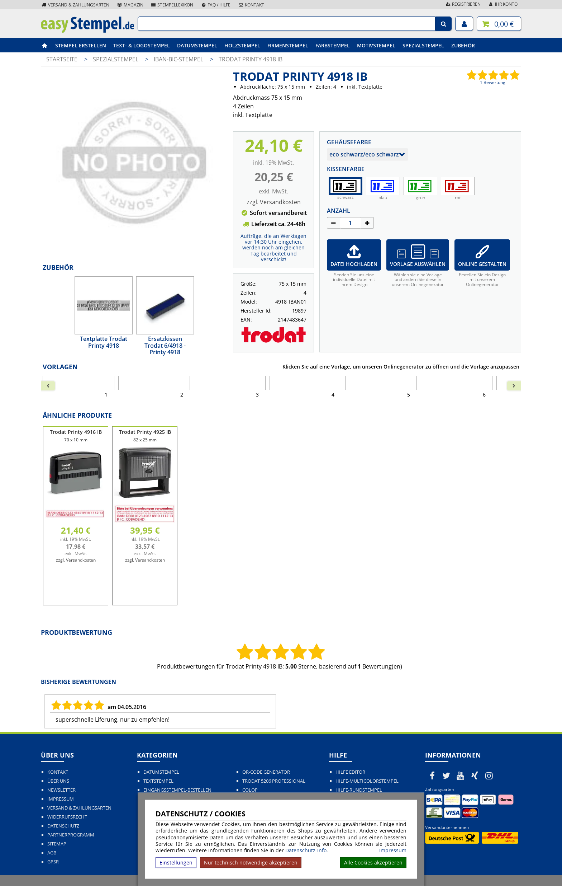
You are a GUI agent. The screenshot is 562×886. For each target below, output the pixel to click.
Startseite (61, 59)
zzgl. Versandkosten (274, 202)
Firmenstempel (287, 45)
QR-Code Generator (266, 772)
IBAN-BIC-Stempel (179, 59)
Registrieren (463, 4)
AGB (51, 852)
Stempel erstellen (80, 45)
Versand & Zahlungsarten (75, 5)
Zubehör (463, 45)
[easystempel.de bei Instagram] (489, 775)
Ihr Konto (503, 4)
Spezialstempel (423, 45)
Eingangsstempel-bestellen (177, 790)
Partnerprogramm (70, 835)
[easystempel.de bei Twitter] (446, 775)
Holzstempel (242, 45)
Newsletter (61, 790)
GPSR (53, 861)
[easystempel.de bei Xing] (475, 775)
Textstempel (158, 781)
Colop (250, 790)
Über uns (58, 781)
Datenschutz (63, 826)
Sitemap (56, 844)
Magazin (129, 5)
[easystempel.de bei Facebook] (432, 775)
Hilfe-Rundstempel (358, 790)
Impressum (392, 850)
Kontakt (251, 5)
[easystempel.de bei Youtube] (460, 775)
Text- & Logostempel (141, 45)
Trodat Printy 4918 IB (250, 59)
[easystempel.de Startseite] (87, 31)
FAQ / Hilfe (215, 5)
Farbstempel (332, 45)
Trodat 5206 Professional (273, 781)
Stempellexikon (172, 5)
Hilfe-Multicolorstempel (367, 781)
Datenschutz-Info (306, 850)
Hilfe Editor (350, 772)
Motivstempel (376, 45)
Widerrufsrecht (67, 817)
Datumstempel (197, 45)
